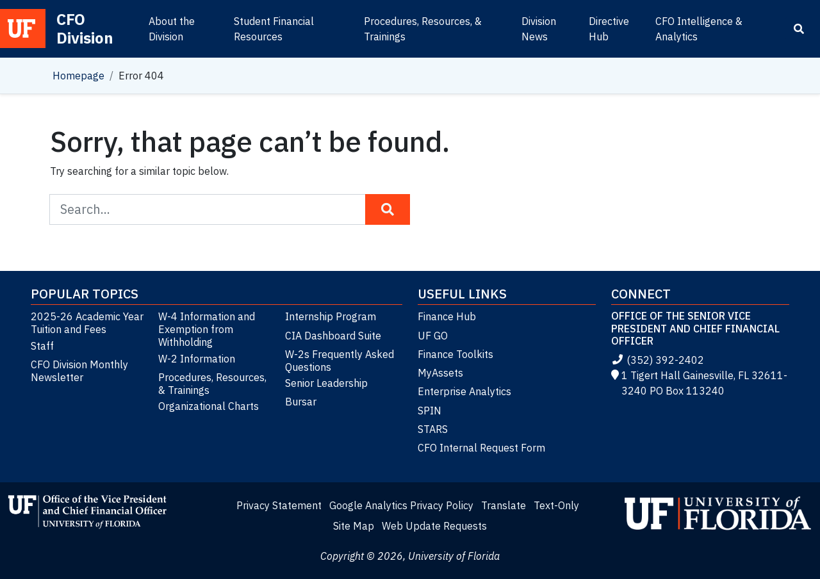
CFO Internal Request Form (481, 447)
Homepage (78, 75)
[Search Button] (387, 209)
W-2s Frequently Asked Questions (339, 360)
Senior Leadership (326, 383)
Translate (503, 505)
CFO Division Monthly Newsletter (79, 371)
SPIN (429, 410)
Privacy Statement (279, 505)
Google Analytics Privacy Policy (401, 505)
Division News (538, 29)
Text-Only (556, 505)
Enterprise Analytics (464, 391)
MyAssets (440, 372)
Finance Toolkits (455, 354)
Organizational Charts (208, 406)
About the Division (172, 29)
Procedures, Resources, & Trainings (423, 29)
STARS (433, 429)
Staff (42, 345)
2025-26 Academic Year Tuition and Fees (87, 323)
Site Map (353, 525)
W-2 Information (196, 358)
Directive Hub (609, 29)
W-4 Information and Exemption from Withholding (206, 329)
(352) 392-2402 (657, 360)
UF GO (433, 335)
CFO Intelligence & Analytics (698, 29)
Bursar (300, 401)
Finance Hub (447, 316)
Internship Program (330, 316)
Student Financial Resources (274, 29)
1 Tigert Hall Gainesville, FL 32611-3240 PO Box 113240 (699, 383)
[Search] (798, 29)
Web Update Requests (434, 525)
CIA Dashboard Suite (333, 335)
